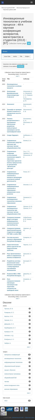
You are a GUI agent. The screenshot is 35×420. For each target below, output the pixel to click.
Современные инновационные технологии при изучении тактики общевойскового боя (14, 210)
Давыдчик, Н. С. (9, 324)
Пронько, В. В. (27, 206)
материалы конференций (12, 354)
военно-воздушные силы (11, 385)
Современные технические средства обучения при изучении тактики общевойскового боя (14, 144)
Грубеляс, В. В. (27, 153)
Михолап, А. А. (27, 184)
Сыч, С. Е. (26, 151)
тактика (6, 381)
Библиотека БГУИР (18, 417)
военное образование (11, 389)
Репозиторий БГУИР (8, 8)
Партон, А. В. (27, 244)
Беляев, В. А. (27, 140)
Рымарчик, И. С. (9, 312)
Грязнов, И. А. (27, 208)
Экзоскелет (10, 104)
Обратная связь (29, 417)
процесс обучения (9, 370)
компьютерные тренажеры (12, 374)
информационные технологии (13, 362)
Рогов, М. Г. (26, 172)
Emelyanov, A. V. (9, 339)
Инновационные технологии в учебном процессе (14, 86)
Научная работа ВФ (9, 9)
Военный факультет (23, 8)
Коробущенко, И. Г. (10, 328)
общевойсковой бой (10, 377)
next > (18, 76)
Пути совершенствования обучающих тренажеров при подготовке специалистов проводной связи (13, 284)
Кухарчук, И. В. (8, 331)
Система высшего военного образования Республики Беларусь (14, 239)
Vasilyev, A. (7, 343)
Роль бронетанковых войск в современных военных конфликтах (14, 255)
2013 (5, 400)
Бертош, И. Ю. (8, 316)
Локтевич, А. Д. (9, 335)
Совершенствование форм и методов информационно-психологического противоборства (13, 221)
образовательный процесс (12, 366)
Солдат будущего (12, 135)
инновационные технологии (12, 358)
